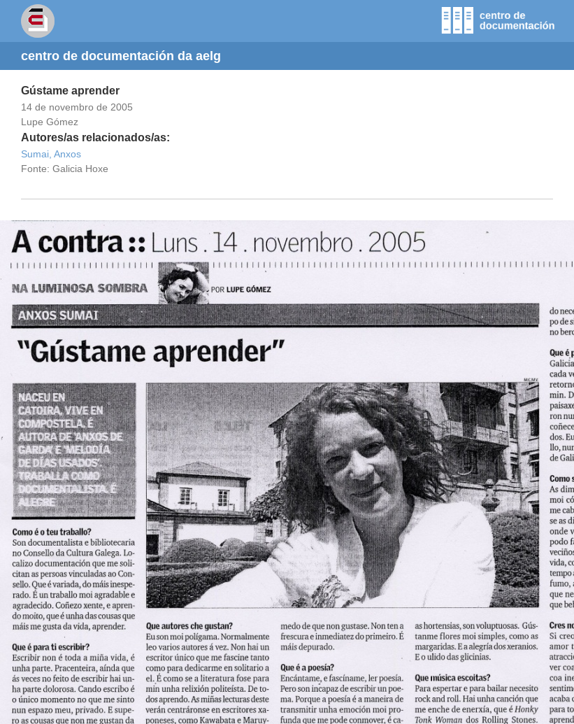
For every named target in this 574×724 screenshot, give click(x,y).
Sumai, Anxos (51, 153)
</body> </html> (287, 472)
